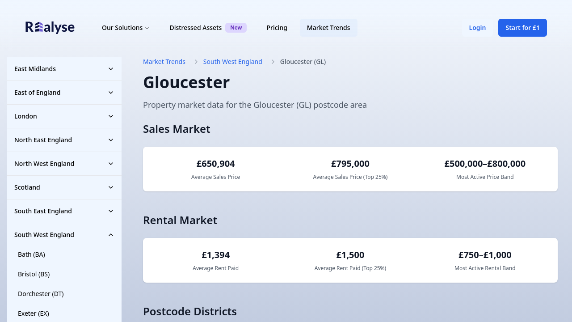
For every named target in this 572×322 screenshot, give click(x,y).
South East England (64, 211)
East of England (64, 92)
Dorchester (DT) (41, 293)
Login (477, 27)
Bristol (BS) (34, 274)
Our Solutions (126, 27)
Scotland (64, 187)
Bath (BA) (31, 254)
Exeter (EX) (33, 313)
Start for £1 (522, 27)
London (64, 116)
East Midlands (64, 68)
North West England (64, 163)
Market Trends (328, 27)
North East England (64, 140)
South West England (64, 234)
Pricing (276, 27)
